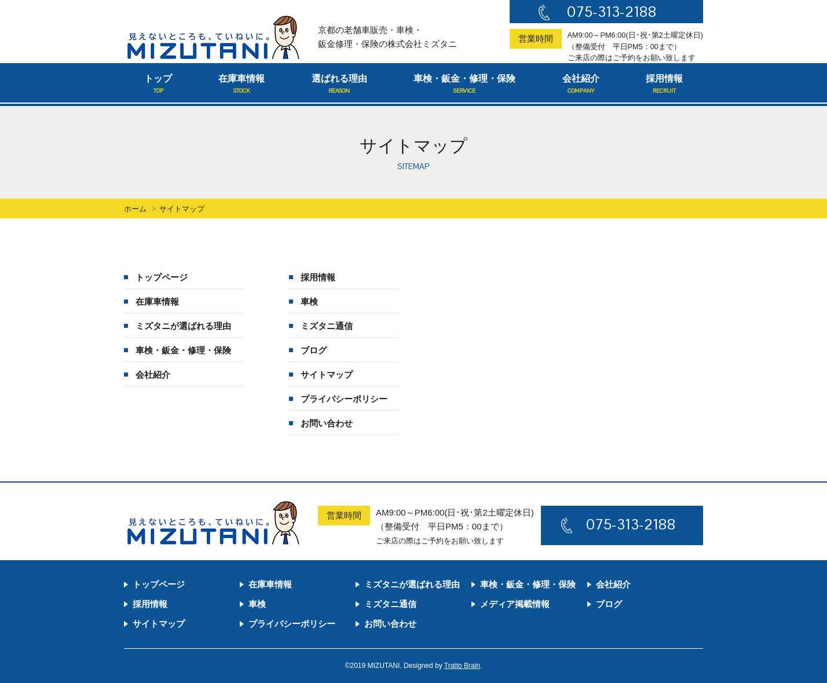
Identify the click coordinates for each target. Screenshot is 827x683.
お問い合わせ (327, 423)
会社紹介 (580, 85)
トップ (158, 85)
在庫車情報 (241, 85)
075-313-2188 (612, 11)
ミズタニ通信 (327, 326)
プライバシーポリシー (344, 399)
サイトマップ (327, 374)
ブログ (314, 350)
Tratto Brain (462, 666)
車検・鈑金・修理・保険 (464, 85)
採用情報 (664, 85)
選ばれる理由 (339, 85)
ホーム (135, 208)
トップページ (162, 277)
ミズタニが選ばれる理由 (183, 326)
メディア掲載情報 (515, 604)
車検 (309, 301)
